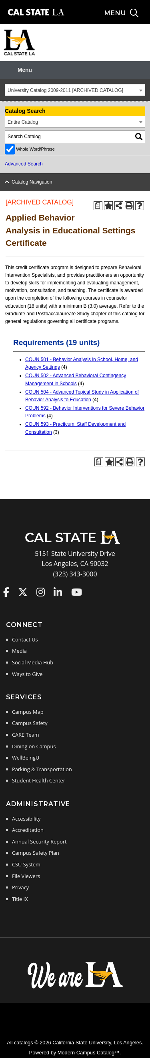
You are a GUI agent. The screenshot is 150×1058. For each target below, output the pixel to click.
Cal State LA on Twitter (23, 592)
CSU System (26, 864)
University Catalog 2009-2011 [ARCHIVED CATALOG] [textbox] (65, 90)
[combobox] (75, 90)
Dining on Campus (34, 746)
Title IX (20, 899)
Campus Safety (30, 723)
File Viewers (26, 876)
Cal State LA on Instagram (40, 592)
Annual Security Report (39, 841)
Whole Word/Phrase (35, 149)
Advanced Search (24, 164)
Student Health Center (38, 780)
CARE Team (25, 734)
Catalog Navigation (32, 182)
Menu (25, 70)
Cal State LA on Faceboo (6, 592)
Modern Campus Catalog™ (89, 1053)
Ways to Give (27, 674)
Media (19, 650)
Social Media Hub (32, 662)
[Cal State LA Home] (75, 543)
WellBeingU (25, 757)
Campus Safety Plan (35, 852)
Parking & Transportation (42, 769)
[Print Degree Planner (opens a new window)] (98, 205)
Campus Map (28, 711)
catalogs (23, 1043)
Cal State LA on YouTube (76, 592)
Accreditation (28, 829)
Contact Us (25, 639)
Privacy (20, 887)
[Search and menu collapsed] (127, 13)
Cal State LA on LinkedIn (58, 592)
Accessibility (26, 818)
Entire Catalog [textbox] (23, 122)
